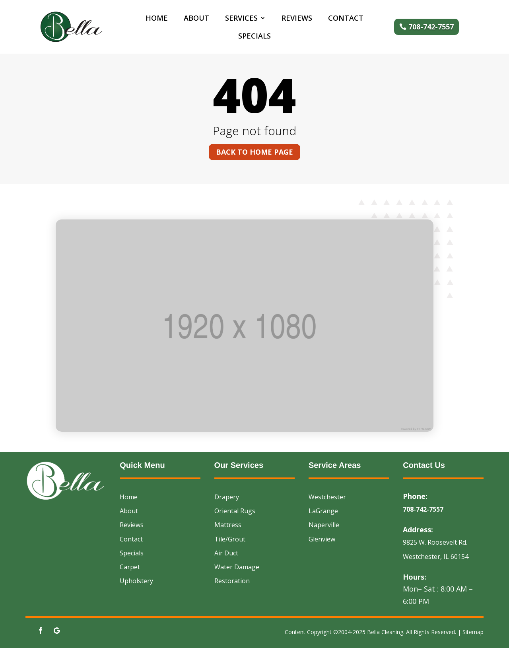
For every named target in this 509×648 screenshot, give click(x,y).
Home (157, 19)
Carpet (130, 567)
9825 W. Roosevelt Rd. (435, 542)
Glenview (322, 539)
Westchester (327, 497)
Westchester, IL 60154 (435, 556)
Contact (345, 19)
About (196, 19)
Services (241, 19)
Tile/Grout (229, 539)
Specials (254, 37)
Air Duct (226, 553)
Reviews (297, 19)
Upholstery (136, 580)
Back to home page (254, 152)
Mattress (227, 524)
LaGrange (323, 510)
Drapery (226, 497)
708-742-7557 (431, 26)
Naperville (324, 524)
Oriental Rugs (234, 510)
